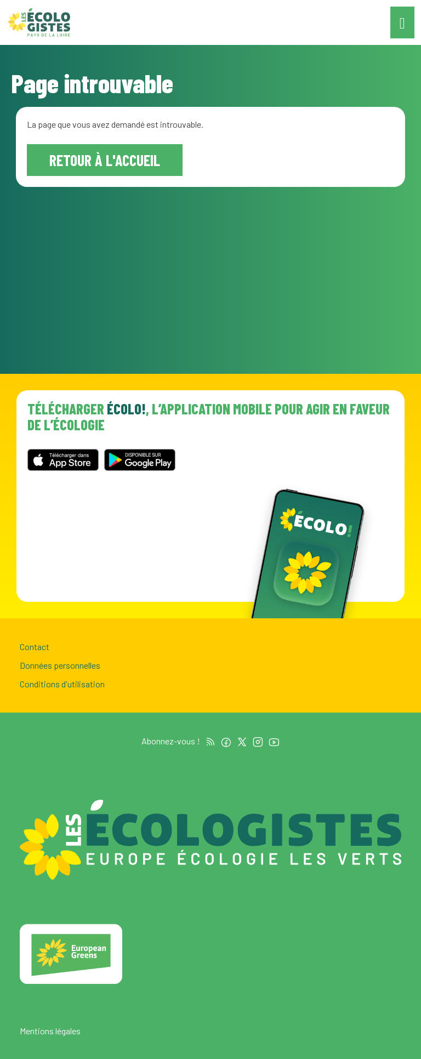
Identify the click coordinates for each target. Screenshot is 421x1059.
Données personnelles (60, 665)
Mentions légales (50, 1031)
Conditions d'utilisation (62, 684)
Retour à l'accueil (104, 160)
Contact (34, 646)
